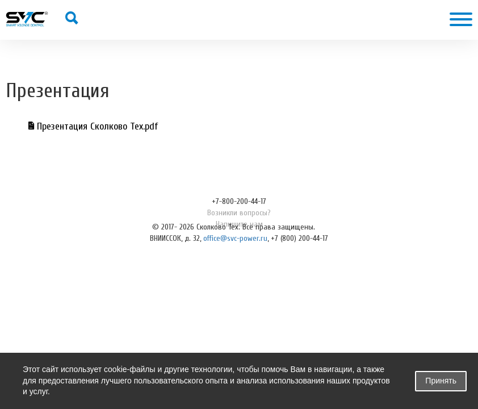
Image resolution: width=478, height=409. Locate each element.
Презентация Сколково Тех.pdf (93, 126)
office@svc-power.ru (235, 238)
